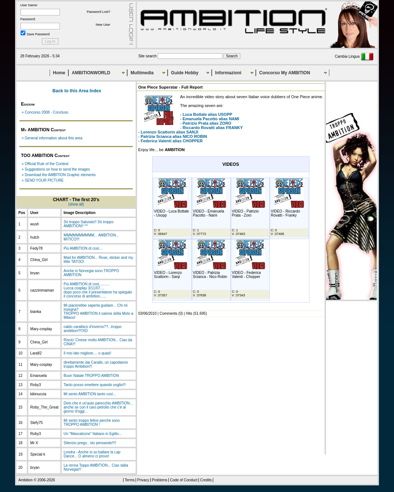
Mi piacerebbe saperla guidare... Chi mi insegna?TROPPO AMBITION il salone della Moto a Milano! (98, 311)
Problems (159, 480)
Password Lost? (98, 12)
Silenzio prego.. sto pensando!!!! (90, 443)
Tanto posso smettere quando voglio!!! (95, 385)
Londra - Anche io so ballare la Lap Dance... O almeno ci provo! (92, 454)
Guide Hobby (184, 72)
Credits (206, 480)
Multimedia (142, 72)
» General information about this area (52, 138)
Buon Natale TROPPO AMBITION (91, 376)
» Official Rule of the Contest (45, 164)
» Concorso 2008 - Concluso (45, 112)
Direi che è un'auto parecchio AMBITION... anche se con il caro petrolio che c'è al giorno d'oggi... (98, 407)
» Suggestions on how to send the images (56, 169)
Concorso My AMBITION (284, 72)
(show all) (76, 204)
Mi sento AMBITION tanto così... (90, 394)
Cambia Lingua (354, 56)
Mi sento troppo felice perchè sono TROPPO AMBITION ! (92, 422)
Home (59, 72)
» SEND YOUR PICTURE (43, 180)
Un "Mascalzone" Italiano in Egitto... (93, 434)
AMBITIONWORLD (91, 72)
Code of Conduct (183, 480)
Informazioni (228, 72)
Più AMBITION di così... (83, 248)
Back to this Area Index (77, 90)
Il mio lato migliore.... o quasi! (87, 353)
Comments (168, 313)
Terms (130, 480)
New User (103, 24)
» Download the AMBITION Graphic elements (59, 175)
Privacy (143, 480)
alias (207, 114)
